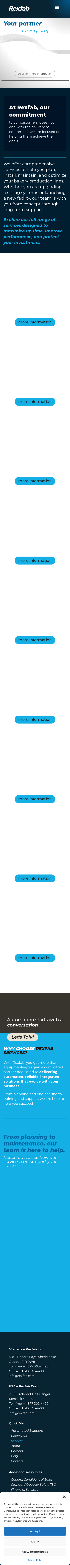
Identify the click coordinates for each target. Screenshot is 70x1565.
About (15, 1446)
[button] (64, 1497)
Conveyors (19, 1436)
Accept (35, 1531)
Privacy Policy (35, 1560)
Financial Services (24, 1489)
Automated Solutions (27, 1430)
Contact (17, 1461)
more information (35, 322)
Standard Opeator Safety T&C (33, 1484)
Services (17, 1441)
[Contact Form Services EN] (35, 1244)
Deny (35, 1541)
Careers (17, 1451)
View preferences (35, 1551)
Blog (14, 1456)
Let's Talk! (23, 1037)
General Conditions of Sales (31, 1479)
